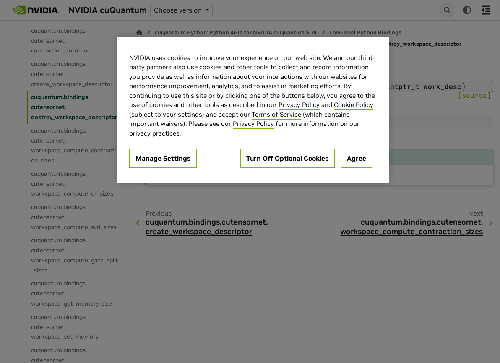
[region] (253, 110)
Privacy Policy (299, 105)
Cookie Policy (353, 105)
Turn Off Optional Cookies (287, 158)
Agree (356, 158)
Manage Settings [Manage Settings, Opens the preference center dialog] (162, 158)
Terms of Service (276, 114)
